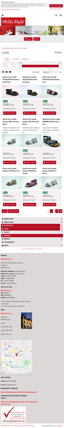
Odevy (32, 245)
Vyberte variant (9, 113)
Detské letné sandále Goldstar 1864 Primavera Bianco (11, 121)
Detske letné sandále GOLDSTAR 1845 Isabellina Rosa (51, 79)
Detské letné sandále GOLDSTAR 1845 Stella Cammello (30, 79)
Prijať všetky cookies (56, 6)
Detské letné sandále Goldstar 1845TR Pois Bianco (49, 170)
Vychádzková (8, 242)
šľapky (5, 232)
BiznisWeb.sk (58, 426)
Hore (4, 211)
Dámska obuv (32, 218)
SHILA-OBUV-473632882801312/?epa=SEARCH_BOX (32, 248)
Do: (15, 65)
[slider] (20, 66)
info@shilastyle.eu (11, 385)
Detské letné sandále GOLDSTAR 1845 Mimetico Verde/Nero (11, 79)
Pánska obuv (32, 222)
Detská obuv (32, 225)
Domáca (32, 239)
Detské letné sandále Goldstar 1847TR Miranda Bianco (31, 121)
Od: (7, 65)
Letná (32, 228)
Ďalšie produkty (13, 211)
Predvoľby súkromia (7, 425)
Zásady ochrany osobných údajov (24, 425)
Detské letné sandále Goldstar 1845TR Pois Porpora (29, 170)
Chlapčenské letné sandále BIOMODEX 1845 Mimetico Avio (51, 121)
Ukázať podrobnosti (55, 9)
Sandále (6, 235)
